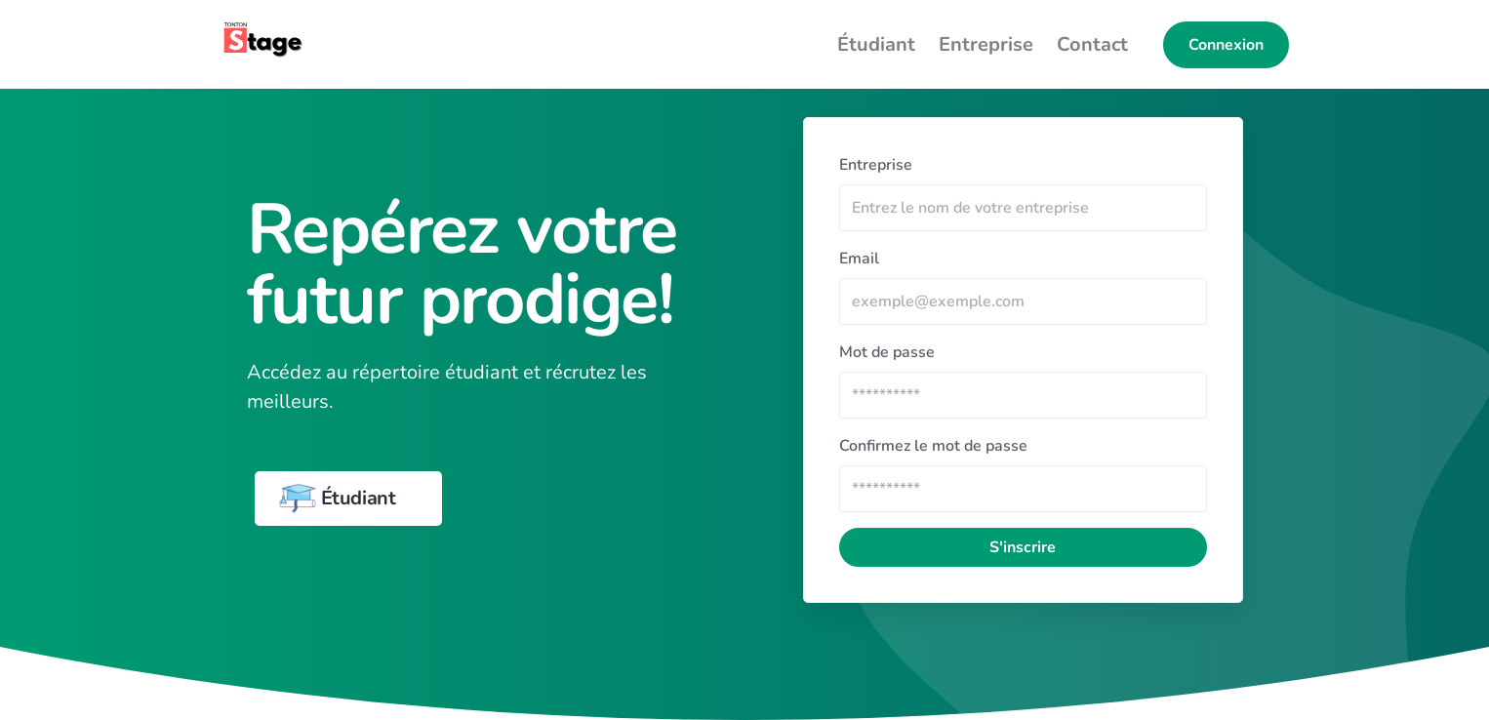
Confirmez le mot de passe (933, 446)
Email (859, 258)
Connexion (1226, 45)
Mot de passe (887, 352)
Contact (1092, 44)
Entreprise (986, 44)
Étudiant (876, 44)
